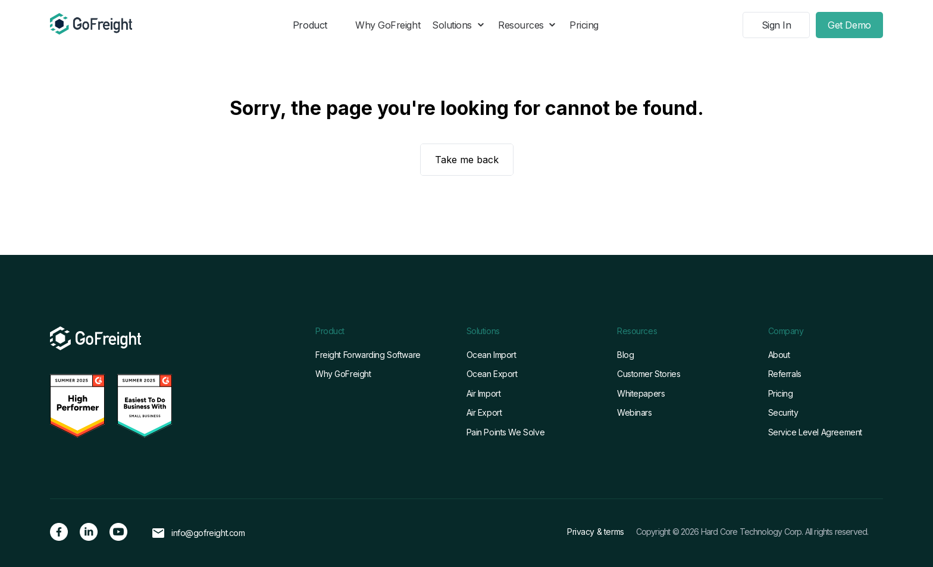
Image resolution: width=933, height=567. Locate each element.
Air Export (484, 412)
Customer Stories (648, 374)
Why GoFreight (387, 25)
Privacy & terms (595, 531)
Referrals (784, 374)
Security (783, 412)
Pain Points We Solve (506, 432)
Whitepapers (641, 393)
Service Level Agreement (815, 432)
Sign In (776, 25)
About (779, 355)
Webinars (634, 412)
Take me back (467, 160)
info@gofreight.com (208, 533)
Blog (625, 355)
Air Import (484, 393)
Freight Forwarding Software (368, 355)
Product (310, 25)
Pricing (584, 25)
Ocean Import (491, 355)
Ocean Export (492, 374)
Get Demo (849, 25)
